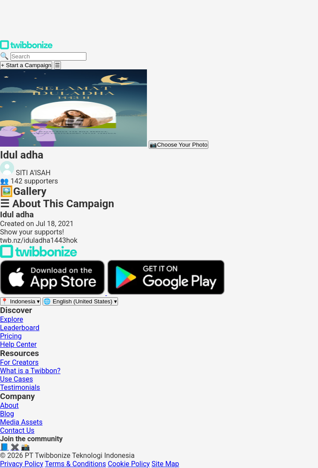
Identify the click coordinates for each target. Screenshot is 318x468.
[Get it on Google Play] (166, 292)
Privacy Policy (21, 464)
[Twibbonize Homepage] (26, 47)
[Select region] (20, 301)
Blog (7, 414)
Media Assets (21, 422)
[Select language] (80, 301)
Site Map (165, 464)
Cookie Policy (129, 464)
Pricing (11, 336)
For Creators (19, 362)
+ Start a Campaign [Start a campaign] (26, 65)
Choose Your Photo (178, 144)
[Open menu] (57, 65)
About (9, 405)
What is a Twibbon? (30, 371)
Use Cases (16, 379)
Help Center (18, 344)
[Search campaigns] (48, 56)
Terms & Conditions (75, 464)
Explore (11, 319)
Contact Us (17, 430)
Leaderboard (19, 328)
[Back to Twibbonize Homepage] (38, 256)
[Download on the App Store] (53, 292)
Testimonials (20, 387)
